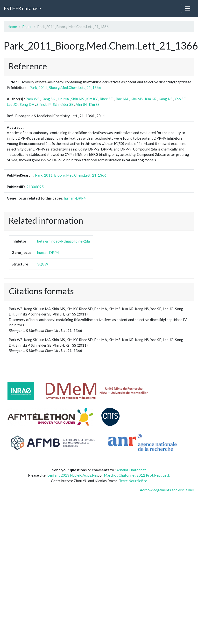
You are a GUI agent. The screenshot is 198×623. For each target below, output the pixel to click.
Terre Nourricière (133, 481)
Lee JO (12, 104)
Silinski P (43, 104)
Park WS (32, 99)
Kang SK (48, 99)
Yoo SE (180, 99)
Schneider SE (63, 104)
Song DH (27, 104)
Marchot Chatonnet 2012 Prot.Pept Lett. (137, 475)
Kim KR (150, 99)
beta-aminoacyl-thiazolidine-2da (63, 241)
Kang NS (165, 99)
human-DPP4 (75, 198)
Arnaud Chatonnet (131, 470)
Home (12, 26)
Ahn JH (81, 104)
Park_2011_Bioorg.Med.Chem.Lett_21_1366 (65, 87)
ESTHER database (22, 8)
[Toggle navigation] (187, 8)
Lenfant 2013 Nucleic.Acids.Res (72, 475)
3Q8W (42, 264)
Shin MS (77, 99)
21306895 (35, 187)
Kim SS (94, 104)
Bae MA (122, 99)
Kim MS (137, 99)
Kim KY (92, 99)
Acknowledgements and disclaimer (167, 490)
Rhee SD (106, 99)
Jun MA (63, 99)
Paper (27, 26)
